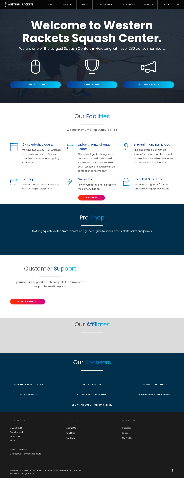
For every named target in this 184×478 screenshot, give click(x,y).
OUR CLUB (67, 4)
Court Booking (105, 4)
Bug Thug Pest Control (29, 384)
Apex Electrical (29, 394)
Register (126, 427)
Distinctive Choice (155, 384)
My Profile (127, 437)
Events (84, 4)
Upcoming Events (148, 84)
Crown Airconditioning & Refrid (92, 404)
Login (125, 432)
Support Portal (28, 301)
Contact (167, 4)
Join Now (91, 197)
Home (51, 4)
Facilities (70, 432)
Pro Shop (71, 437)
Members (148, 4)
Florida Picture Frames (92, 394)
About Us (71, 427)
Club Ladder (128, 4)
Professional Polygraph (154, 394)
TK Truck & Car (92, 384)
